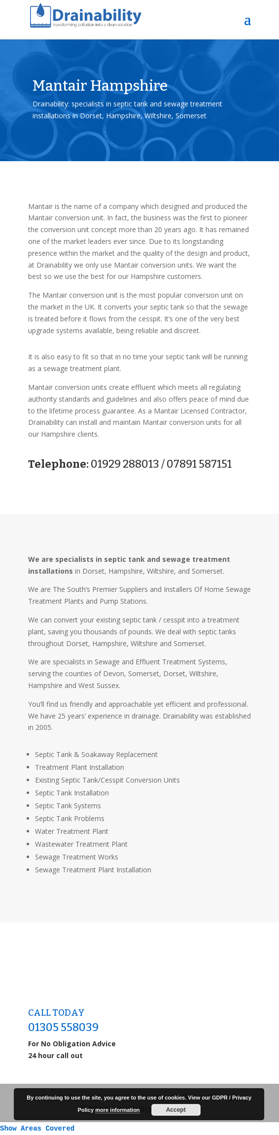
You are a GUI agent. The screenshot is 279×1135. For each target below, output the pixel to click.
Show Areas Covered (37, 1129)
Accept (176, 1109)
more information (117, 1110)
